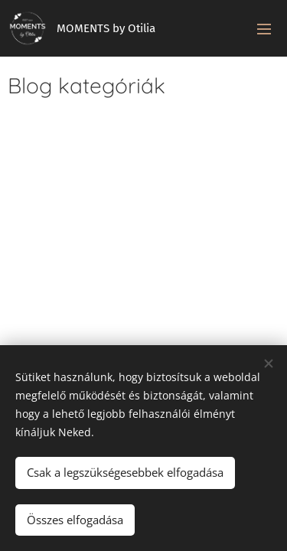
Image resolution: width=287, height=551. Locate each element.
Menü (264, 29)
